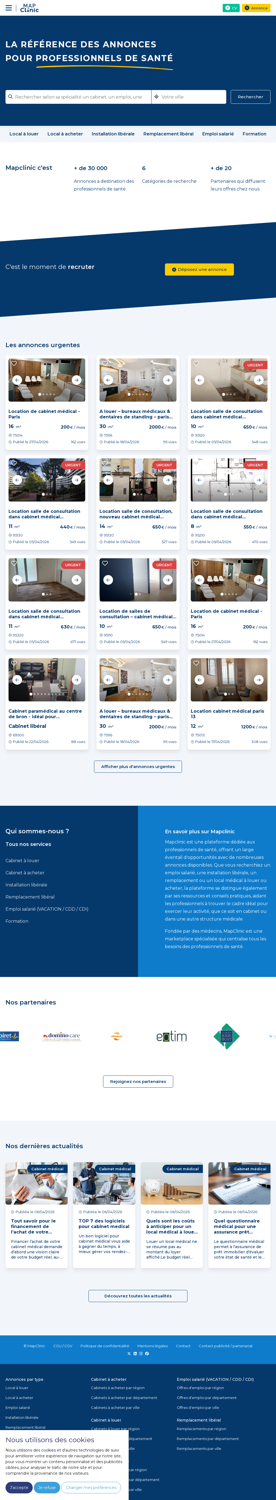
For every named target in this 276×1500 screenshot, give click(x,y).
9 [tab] (59, 694)
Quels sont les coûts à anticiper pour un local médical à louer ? (171, 1229)
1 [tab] (39, 394)
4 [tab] (50, 394)
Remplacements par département (208, 1438)
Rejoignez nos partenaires (138, 1081)
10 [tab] (63, 694)
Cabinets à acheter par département (124, 1397)
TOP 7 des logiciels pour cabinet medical (104, 1223)
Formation (16, 921)
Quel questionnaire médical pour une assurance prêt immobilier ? (237, 1229)
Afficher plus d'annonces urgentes (138, 766)
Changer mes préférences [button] (91, 1487)
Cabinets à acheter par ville (115, 1407)
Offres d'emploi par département (207, 1397)
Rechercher (250, 96)
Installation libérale (26, 885)
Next (76, 380)
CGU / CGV (62, 1346)
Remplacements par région (201, 1429)
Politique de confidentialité (105, 1346)
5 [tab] (54, 394)
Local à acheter (19, 1397)
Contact (183, 1346)
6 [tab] (147, 394)
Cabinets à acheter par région (118, 1387)
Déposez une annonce (199, 269)
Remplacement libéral (30, 897)
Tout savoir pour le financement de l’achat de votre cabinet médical (33, 1229)
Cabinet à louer (22, 860)
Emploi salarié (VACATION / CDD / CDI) (47, 909)
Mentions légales (152, 1346)
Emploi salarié (17, 1407)
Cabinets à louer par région (115, 1429)
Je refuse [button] (47, 1487)
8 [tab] (56, 694)
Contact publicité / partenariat (226, 1346)
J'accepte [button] (19, 1487)
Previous (17, 380)
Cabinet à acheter (25, 872)
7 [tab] (52, 694)
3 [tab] (47, 394)
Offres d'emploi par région (200, 1387)
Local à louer (16, 1387)
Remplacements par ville (199, 1448)
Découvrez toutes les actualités (138, 1295)
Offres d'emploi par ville (198, 1407)
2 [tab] (43, 394)
